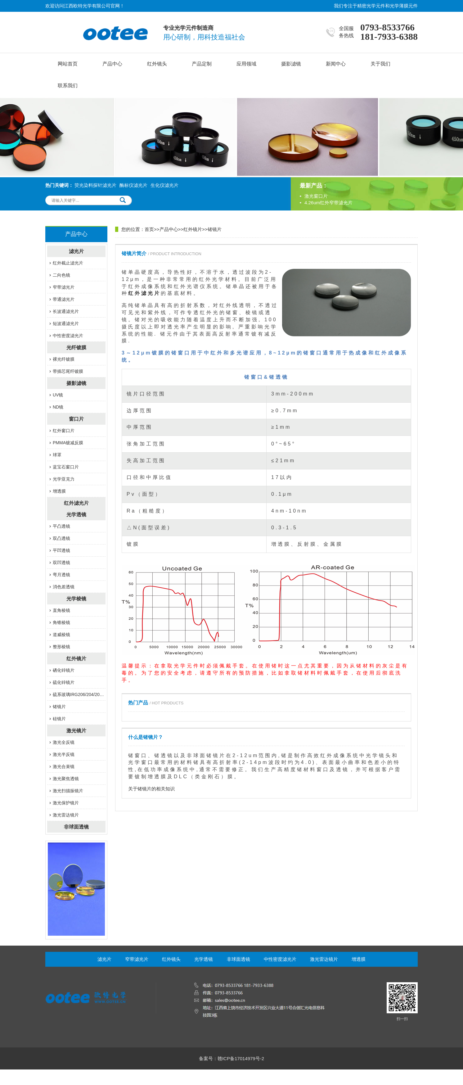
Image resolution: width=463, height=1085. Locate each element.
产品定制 (202, 63)
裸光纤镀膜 (63, 359)
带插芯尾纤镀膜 (68, 371)
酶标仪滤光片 (133, 185)
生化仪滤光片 (164, 185)
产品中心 (112, 63)
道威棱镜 (61, 634)
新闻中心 (336, 63)
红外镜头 (157, 63)
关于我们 (380, 63)
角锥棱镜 (61, 622)
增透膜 (59, 491)
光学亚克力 (63, 479)
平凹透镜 (61, 550)
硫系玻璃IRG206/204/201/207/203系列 (79, 694)
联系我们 (68, 85)
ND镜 (58, 407)
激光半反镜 (63, 754)
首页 (149, 229)
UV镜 (58, 394)
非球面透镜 (76, 827)
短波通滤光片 (66, 323)
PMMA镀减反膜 (68, 442)
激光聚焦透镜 (66, 778)
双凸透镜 (61, 538)
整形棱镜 (61, 646)
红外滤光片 (76, 503)
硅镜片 (59, 718)
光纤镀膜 (76, 347)
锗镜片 (59, 706)
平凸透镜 (61, 526)
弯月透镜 (61, 574)
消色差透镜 (63, 586)
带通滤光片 (63, 299)
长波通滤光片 (66, 311)
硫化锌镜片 (63, 682)
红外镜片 (76, 658)
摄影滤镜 (291, 63)
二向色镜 (61, 275)
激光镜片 (76, 730)
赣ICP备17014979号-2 (241, 1058)
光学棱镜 (76, 598)
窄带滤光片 (63, 287)
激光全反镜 (63, 742)
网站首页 (68, 63)
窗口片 (76, 419)
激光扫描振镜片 (68, 790)
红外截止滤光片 (68, 262)
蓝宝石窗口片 (66, 466)
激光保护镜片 (66, 802)
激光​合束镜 (63, 766)
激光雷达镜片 (66, 814)
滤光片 (76, 251)
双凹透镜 (61, 562)
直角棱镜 (61, 610)
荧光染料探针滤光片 (95, 185)
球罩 (57, 454)
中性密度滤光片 (68, 335)
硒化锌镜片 (63, 670)
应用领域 (246, 63)
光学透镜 (76, 514)
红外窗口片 (63, 430)
